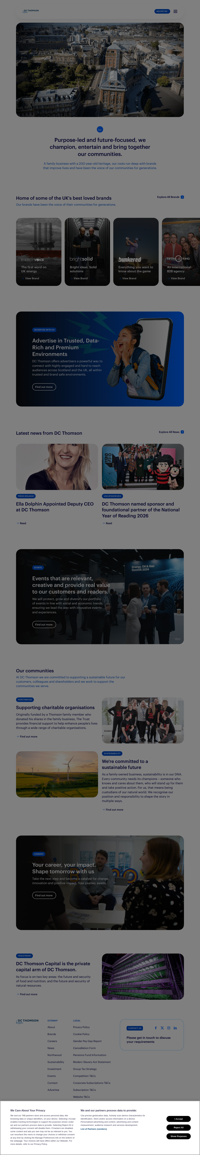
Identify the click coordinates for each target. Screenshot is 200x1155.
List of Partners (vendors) (94, 1129)
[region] (100, 1128)
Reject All (178, 1127)
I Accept (179, 1119)
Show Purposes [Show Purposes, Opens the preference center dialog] (179, 1136)
